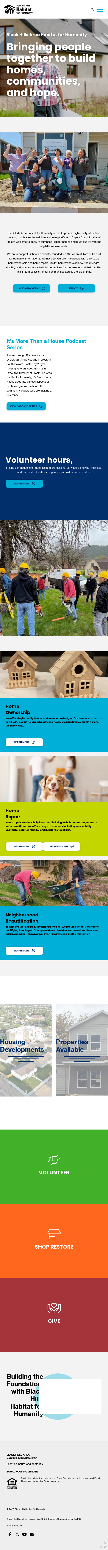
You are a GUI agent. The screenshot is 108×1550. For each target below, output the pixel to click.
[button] (92, 9)
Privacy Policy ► (15, 1525)
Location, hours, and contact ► (25, 1463)
